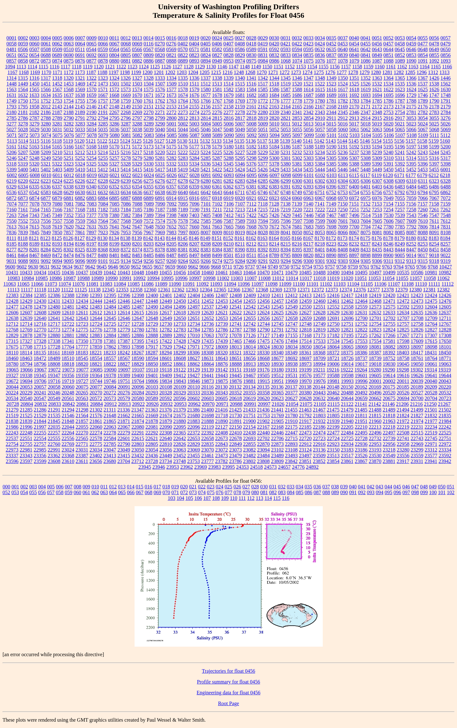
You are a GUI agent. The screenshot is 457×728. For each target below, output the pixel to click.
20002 (389, 381)
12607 (26, 312)
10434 (40, 272)
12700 (361, 318)
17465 (235, 341)
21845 (54, 421)
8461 (11, 255)
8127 (80, 238)
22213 (375, 427)
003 (33, 486)
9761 (364, 266)
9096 (80, 261)
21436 (263, 409)
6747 (274, 192)
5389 (366, 164)
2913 (354, 118)
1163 (413, 66)
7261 (434, 209)
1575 (148, 89)
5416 (148, 169)
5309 (377, 158)
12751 (347, 324)
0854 (423, 55)
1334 (171, 78)
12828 (445, 329)
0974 (240, 61)
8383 (206, 249)
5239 (377, 152)
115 (277, 498)
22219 (403, 427)
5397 (434, 164)
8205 (171, 244)
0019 (194, 38)
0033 (308, 38)
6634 (126, 192)
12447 (137, 301)
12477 (12, 307)
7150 (342, 204)
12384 (26, 295)
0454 (354, 43)
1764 (183, 101)
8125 (57, 238)
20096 (138, 387)
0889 (183, 61)
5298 (251, 158)
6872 (11, 198)
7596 (286, 221)
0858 (23, 61)
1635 (57, 95)
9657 (159, 266)
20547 (40, 398)
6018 (80, 175)
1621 (377, 89)
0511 (80, 49)
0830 (251, 55)
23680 (109, 461)
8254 (434, 244)
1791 (445, 101)
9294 (286, 261)
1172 (69, 72)
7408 (217, 215)
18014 (249, 347)
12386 (54, 295)
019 (175, 486)
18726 (347, 358)
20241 (40, 392)
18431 (430, 352)
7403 (194, 215)
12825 (403, 329)
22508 (403, 432)
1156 (335, 66)
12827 (431, 329)
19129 (193, 369)
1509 (171, 83)
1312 (433, 72)
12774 (68, 329)
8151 (217, 238)
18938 (291, 364)
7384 (137, 215)
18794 (26, 364)
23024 (68, 449)
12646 (123, 318)
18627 (193, 358)
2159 (240, 106)
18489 (54, 358)
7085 (114, 204)
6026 (172, 175)
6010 (46, 175)
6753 (343, 192)
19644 (445, 375)
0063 (68, 43)
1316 (34, 78)
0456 (377, 43)
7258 (411, 209)
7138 (285, 204)
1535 (400, 83)
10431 (12, 272)
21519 (12, 415)
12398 (137, 295)
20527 (417, 392)
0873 (46, 61)
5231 (286, 152)
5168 (91, 146)
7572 (148, 221)
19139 (207, 369)
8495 (183, 255)
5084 (160, 135)
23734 (165, 461)
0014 (148, 38)
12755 (389, 324)
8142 (148, 238)
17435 (207, 341)
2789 (57, 118)
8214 (274, 244)
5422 (217, 169)
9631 (44, 266)
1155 (323, 66)
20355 (249, 392)
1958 (34, 106)
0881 (126, 61)
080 (255, 492)
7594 (263, 221)
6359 (194, 186)
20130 (221, 387)
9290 (251, 261)
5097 (297, 135)
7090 (160, 204)
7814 (434, 226)
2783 (434, 112)
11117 (27, 289)
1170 (46, 72)
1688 (320, 95)
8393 (274, 249)
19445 (235, 375)
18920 (263, 364)
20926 (152, 404)
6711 (240, 192)
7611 (434, 221)
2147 (103, 106)
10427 (445, 266)
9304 (354, 261)
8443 (388, 249)
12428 (12, 301)
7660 (194, 226)
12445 (109, 301)
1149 (256, 66)
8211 (240, 244)
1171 (57, 72)
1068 (286, 61)
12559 (361, 307)
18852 (165, 364)
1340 (240, 78)
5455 (434, 169)
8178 (388, 238)
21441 (277, 409)
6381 (251, 186)
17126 (249, 335)
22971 (431, 444)
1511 (194, 83)
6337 (57, 186)
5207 (23, 152)
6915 (183, 198)
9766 (421, 266)
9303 (343, 261)
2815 (217, 118)
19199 (305, 369)
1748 (445, 95)
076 (219, 492)
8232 (354, 244)
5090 (229, 135)
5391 (388, 164)
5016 (343, 123)
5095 (286, 135)
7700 (354, 226)
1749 (11, 101)
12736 (207, 324)
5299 (263, 158)
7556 (46, 221)
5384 (320, 164)
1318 (57, 78)
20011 (403, 381)
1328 (148, 78)
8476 (80, 255)
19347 (54, 375)
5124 (125, 141)
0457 (388, 43)
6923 (274, 198)
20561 (68, 398)
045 (397, 486)
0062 (57, 43)
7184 (126, 209)
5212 (80, 152)
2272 (171, 112)
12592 (403, 307)
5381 (297, 164)
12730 (165, 324)
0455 (366, 43)
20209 (430, 387)
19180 (277, 369)
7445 (297, 215)
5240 (388, 152)
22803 (137, 444)
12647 (137, 318)
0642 (366, 49)
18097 (417, 347)
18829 (137, 364)
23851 (305, 461)
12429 (26, 301)
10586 (417, 272)
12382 (443, 289)
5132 (205, 141)
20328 (165, 392)
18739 (375, 358)
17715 (40, 347)
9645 (101, 266)
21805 (333, 415)
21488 (375, 409)
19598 (347, 375)
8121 (34, 238)
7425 (263, 215)
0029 (263, 38)
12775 (82, 329)
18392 (388, 352)
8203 (148, 244)
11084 (120, 284)
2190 (91, 112)
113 (259, 498)
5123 (114, 141)
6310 (411, 181)
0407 (228, 43)
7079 (46, 204)
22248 (26, 432)
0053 (400, 38)
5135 (239, 141)
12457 (277, 301)
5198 (423, 146)
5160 (445, 141)
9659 (170, 266)
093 (370, 492)
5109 (423, 135)
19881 (249, 381)
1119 (88, 66)
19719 (68, 381)
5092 (252, 135)
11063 (9, 284)
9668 (216, 266)
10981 (431, 272)
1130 (211, 66)
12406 (207, 295)
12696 (347, 318)
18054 (319, 347)
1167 (12, 72)
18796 (40, 364)
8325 (80, 249)
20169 (374, 387)
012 (113, 486)
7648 (148, 226)
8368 (103, 249)
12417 (347, 295)
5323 (68, 164)
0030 (274, 38)
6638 (160, 192)
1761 (148, 101)
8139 (137, 238)
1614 (308, 89)
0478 (434, 43)
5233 (308, 152)
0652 (23, 55)
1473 (103, 83)
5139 (285, 141)
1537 (423, 83)
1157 (346, 66)
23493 (291, 455)
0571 (194, 49)
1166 (447, 66)
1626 (434, 89)
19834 (165, 381)
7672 (274, 226)
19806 (151, 381)
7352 (68, 215)
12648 (151, 318)
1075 (308, 61)
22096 (193, 427)
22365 (179, 432)
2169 (343, 106)
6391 (286, 186)
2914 (366, 118)
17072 (221, 335)
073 (193, 492)
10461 (221, 272)
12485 (123, 307)
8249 (400, 244)
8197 (91, 244)
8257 (445, 244)
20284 (137, 392)
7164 (34, 209)
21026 (278, 404)
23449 (165, 455)
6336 (46, 186)
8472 (57, 255)
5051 (263, 129)
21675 (179, 415)
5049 (240, 129)
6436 (388, 186)
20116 (207, 387)
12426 (445, 295)
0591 (263, 49)
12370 (289, 289)
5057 (320, 129)
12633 (389, 312)
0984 (263, 61)
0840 (354, 55)
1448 (11, 83)
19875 (221, 381)
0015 (160, 38)
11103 (340, 284)
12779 (123, 329)
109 (224, 498)
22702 (263, 438)
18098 (431, 347)
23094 (263, 449)
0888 (171, 61)
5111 (434, 135)
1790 (434, 101)
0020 (206, 38)
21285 (26, 409)
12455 (249, 301)
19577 (319, 375)
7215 (263, 209)
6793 (411, 192)
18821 (95, 364)
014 (131, 486)
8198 (103, 244)
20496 (375, 392)
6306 (366, 181)
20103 (152, 387)
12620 (207, 312)
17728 (54, 347)
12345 (108, 289)
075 (211, 492)
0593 (286, 49)
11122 (67, 289)
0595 (308, 49)
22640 (165, 438)
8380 (171, 249)
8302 (68, 249)
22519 (431, 432)
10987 (69, 278)
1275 (319, 72)
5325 (91, 164)
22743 (417, 438)
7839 (23, 232)
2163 (274, 106)
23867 (361, 461)
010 (95, 486)
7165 (46, 209)
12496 (179, 307)
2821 (286, 118)
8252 (411, 244)
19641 (431, 375)
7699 (343, 226)
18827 (123, 364)
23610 (68, 461)
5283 (183, 158)
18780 (12, 364)
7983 (171, 232)
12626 (291, 312)
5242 (411, 152)
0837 (331, 55)
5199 (434, 146)
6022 (126, 175)
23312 (431, 449)
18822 (109, 364)
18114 (26, 352)
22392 (207, 432)
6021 (114, 175)
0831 (263, 55)
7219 (286, 209)
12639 (26, 318)
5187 (297, 146)
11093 (216, 284)
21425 (235, 409)
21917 (305, 421)
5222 (183, 152)
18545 (82, 358)
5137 (262, 141)
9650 (124, 266)
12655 (249, 318)
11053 (374, 278)
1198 (125, 72)
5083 (149, 135)
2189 (80, 112)
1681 (240, 95)
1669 (126, 95)
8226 (343, 244)
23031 (82, 449)
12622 (235, 312)
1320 (68, 78)
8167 (308, 238)
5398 (445, 164)
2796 (126, 118)
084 (291, 492)
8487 (171, 255)
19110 (152, 369)
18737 (361, 358)
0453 (343, 43)
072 (184, 492)
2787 (34, 118)
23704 (123, 461)
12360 (150, 289)
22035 (54, 427)
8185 (11, 244)
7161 (23, 209)
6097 (274, 175)
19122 (179, 369)
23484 (263, 455)
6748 (286, 192)
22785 (109, 444)
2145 (80, 106)
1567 (57, 89)
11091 (188, 284)
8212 (251, 244)
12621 (221, 312)
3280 (46, 123)
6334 (23, 186)
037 (326, 486)
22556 (68, 438)
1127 (177, 66)
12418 (361, 295)
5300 (274, 158)
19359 (82, 375)
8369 (114, 249)
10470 (263, 272)
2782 (423, 112)
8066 (343, 232)
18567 (123, 358)
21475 (333, 409)
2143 (57, 106)
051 (450, 486)
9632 (56, 266)
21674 (165, 415)
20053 (26, 387)
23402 (95, 455)
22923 (333, 444)
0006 (68, 38)
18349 (291, 352)
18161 (53, 352)
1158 (357, 66)
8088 (423, 232)
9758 (341, 266)
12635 (417, 312)
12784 (193, 329)
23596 (12, 461)
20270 (95, 392)
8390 (240, 249)
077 (228, 492)
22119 (207, 427)
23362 (54, 455)
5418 (171, 169)
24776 (298, 467)
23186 (361, 449)
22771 (82, 444)
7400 (183, 215)
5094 (274, 135)
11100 (299, 284)
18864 (207, 364)
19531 (291, 375)
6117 (365, 175)
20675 (389, 398)
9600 (10, 266)
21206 (402, 404)
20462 (333, 392)
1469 (80, 83)
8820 (308, 255)
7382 (126, 215)
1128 (189, 66)
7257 (400, 209)
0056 (434, 38)
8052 (308, 232)
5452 (411, 169)
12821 (347, 329)
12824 (389, 329)
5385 (331, 164)
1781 (331, 101)
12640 (40, 318)
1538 (434, 83)
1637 (68, 95)
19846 (193, 381)
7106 (229, 204)
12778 (109, 329)
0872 (34, 61)
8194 (68, 244)
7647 (137, 226)
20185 (402, 387)
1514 (228, 83)
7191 (206, 209)
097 (406, 492)
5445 (331, 169)
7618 (46, 226)
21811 (361, 415)
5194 (377, 146)
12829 (12, 335)
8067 (354, 232)
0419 (263, 43)
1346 (297, 78)
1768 (228, 101)
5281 (160, 158)
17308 (445, 335)
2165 (297, 106)
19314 (430, 369)
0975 (251, 61)
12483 (95, 307)
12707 (403, 318)
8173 (342, 238)
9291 (263, 261)
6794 (423, 192)
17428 (179, 341)
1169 (35, 72)
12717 (54, 324)
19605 (375, 375)
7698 (331, 226)
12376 (359, 289)
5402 (46, 169)
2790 (68, 118)
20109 (180, 387)
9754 (307, 266)
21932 (319, 421)
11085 (133, 284)
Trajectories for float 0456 (228, 671)
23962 (186, 467)
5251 (68, 158)
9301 (320, 261)
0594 (297, 49)
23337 (12, 455)
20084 (110, 387)
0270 (160, 43)
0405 (206, 43)
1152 (290, 66)
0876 (80, 61)
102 (450, 492)
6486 (434, 186)
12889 (165, 335)
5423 (228, 169)
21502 (445, 409)
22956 (389, 444)
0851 (388, 55)
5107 (400, 135)
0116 (148, 43)
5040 (160, 129)
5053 (286, 129)
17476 (277, 341)
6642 (206, 192)
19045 (403, 364)
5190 (331, 146)
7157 (422, 204)
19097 (124, 369)
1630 (445, 89)
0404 (194, 43)
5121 (91, 141)
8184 (445, 238)
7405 (206, 215)
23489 (277, 455)
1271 (273, 72)
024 (219, 486)
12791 (277, 329)
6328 (445, 181)
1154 (312, 66)
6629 (68, 192)
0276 (171, 43)
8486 (160, 255)
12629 (333, 312)
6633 (114, 192)
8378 (160, 249)
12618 (179, 312)
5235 (331, 152)
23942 (445, 461)
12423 (417, 295)
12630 (347, 312)
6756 (377, 192)
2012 (46, 106)
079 (246, 492)
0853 (411, 55)
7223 (331, 209)
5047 (217, 129)
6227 (91, 181)
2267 (114, 112)
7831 (445, 226)
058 (59, 492)
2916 (388, 118)
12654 (235, 318)
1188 (102, 72)
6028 (194, 175)
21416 (221, 409)
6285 (263, 181)
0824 (206, 55)
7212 (228, 209)
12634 (403, 312)
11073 (51, 284)
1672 (160, 95)
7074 (12, 204)
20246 (54, 392)
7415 (240, 215)
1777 (286, 101)
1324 (114, 78)
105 (189, 498)
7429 (286, 215)
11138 (94, 289)
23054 (151, 449)
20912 (110, 404)
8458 (445, 249)
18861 (179, 364)
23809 (277, 461)
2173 (388, 106)
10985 (41, 278)
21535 (54, 415)
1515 (240, 83)
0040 (354, 38)
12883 (95, 335)
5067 (423, 129)
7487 (343, 215)
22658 (207, 438)
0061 (46, 43)
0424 (320, 43)
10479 (291, 272)
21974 (417, 421)
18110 (12, 352)
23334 (445, 449)
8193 (57, 244)
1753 (57, 101)
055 (33, 492)
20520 (389, 392)
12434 (82, 301)
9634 (67, 266)
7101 (206, 204)
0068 (126, 43)
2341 (297, 112)
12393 (95, 295)
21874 (137, 421)
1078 (343, 61)
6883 (91, 198)
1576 (160, 89)
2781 (411, 112)
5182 (251, 146)
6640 (183, 192)
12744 (263, 324)
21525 (26, 415)
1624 (411, 89)
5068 (434, 129)
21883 (193, 421)
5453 (423, 169)
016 (148, 486)
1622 (388, 89)
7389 (148, 215)
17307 (431, 335)
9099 (91, 261)
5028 (23, 129)
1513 (217, 83)
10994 (153, 278)
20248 (68, 392)
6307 (377, 181)
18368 (319, 352)
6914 (171, 198)
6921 (251, 198)
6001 (445, 169)
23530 (375, 455)
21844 (40, 421)
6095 (252, 175)
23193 (375, 449)
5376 (251, 164)
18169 (67, 352)
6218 (445, 175)
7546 (423, 215)
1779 (308, 101)
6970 (343, 198)
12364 (206, 289)
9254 (137, 261)
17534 (333, 341)
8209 (217, 244)
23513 (333, 455)
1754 (68, 101)
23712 (137, 461)
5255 (103, 158)
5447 (354, 169)
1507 (160, 83)
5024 (423, 123)
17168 (305, 335)
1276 (330, 72)
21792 (305, 415)
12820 (333, 329)
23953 (172, 467)
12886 (137, 335)
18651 (235, 358)
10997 (195, 278)
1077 (331, 61)
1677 (206, 95)
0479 (445, 43)
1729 (411, 95)
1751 (34, 101)
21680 (193, 415)
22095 (179, 427)
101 (442, 492)
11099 (285, 284)
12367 (248, 289)
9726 (239, 266)
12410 (263, 295)
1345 (286, 78)
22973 (12, 449)
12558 (347, 307)
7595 (274, 221)
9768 (433, 266)
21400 (207, 409)
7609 (411, 221)
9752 (296, 266)
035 (308, 486)
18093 (403, 347)
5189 (320, 146)
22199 (333, 427)
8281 (34, 249)
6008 (35, 175)
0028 (251, 38)
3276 (445, 118)
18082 (389, 347)
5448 (366, 169)
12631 (361, 312)
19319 (444, 369)
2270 (148, 112)
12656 (263, 318)
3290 (160, 123)
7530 (388, 215)
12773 (54, 329)
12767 (445, 324)
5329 (137, 164)
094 (379, 492)
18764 (431, 358)
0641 (354, 49)
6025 (160, 175)
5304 (320, 158)
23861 (347, 461)
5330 (148, 164)
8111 (12, 238)
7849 (46, 232)
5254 (91, 158)
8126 (68, 238)
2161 (251, 106)
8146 (194, 238)
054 (24, 492)
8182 (422, 238)
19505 (263, 375)
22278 (109, 432)
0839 (343, 55)
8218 (320, 244)
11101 (312, 284)
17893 (123, 347)
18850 (151, 364)
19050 (417, 364)
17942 (179, 347)
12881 (68, 335)
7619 (57, 226)
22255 (40, 432)
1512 (206, 83)
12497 (193, 307)
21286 (40, 409)
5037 (126, 129)
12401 (165, 295)
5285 (206, 158)
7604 (366, 221)
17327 (26, 341)
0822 (183, 55)
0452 (331, 43)
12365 (220, 289)
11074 (64, 284)
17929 (165, 347)
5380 (286, 164)
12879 (40, 335)
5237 (354, 152)
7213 (240, 209)
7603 (354, 221)
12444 (95, 301)
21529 (40, 415)
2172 (377, 106)
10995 (167, 278)
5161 (11, 146)
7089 (149, 204)
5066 (411, 129)
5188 (308, 146)
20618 (235, 398)
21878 (151, 421)
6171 (399, 175)
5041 (171, 129)
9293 (274, 261)
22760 (54, 444)
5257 (114, 158)
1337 (206, 78)
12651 (193, 318)
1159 (368, 66)
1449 (23, 83)
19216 (333, 369)
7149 (331, 204)
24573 (270, 467)
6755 (366, 192)
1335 (183, 78)
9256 (148, 261)
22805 (151, 444)
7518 (377, 215)
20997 (264, 404)
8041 (286, 232)
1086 (366, 61)
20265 (82, 392)
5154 (376, 141)
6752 (331, 192)
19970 (305, 381)
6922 (263, 198)
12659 (305, 318)
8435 (377, 249)
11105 (367, 284)
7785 (400, 226)
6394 (320, 186)
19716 (54, 381)
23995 (228, 467)
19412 (179, 375)
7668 (251, 226)
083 (282, 492)
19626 (417, 375)
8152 (228, 238)
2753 (388, 112)
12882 (82, 335)
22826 (179, 444)
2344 (331, 112)
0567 (148, 49)
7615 (34, 226)
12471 (389, 301)
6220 (23, 181)
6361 (217, 186)
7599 (320, 221)
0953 (228, 61)
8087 (411, 232)
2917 (400, 118)
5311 (400, 158)
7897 (91, 232)
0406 (217, 43)
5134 (228, 141)
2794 (103, 118)
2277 (228, 112)
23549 (389, 455)
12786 (221, 329)
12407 (221, 295)
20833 (54, 404)
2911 (331, 118)
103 (171, 498)
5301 (286, 158)
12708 (417, 318)
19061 (431, 364)
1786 (388, 101)
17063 (207, 335)
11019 (333, 278)
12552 (333, 307)
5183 (263, 146)
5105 (377, 135)
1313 (444, 72)
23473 (221, 455)
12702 (389, 318)
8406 (331, 249)
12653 (221, 318)
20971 (222, 404)
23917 (403, 461)
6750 (308, 192)
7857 (68, 232)
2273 (183, 112)
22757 (40, 444)
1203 (181, 72)
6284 (251, 181)
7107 (240, 204)
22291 (137, 432)
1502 (126, 83)
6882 (80, 198)
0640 (343, 49)
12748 (305, 324)
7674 (286, 226)
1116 (54, 66)
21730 (235, 415)
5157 (411, 141)
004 (42, 486)
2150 (137, 106)
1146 (222, 66)
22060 (95, 427)
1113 (21, 66)
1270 (261, 72)
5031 (57, 129)
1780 (320, 101)
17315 (12, 341)
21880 (179, 421)
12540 (221, 307)
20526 (403, 392)
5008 (251, 123)
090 (344, 492)
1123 (132, 66)
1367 (423, 78)
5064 (388, 129)
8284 (46, 249)
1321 (80, 78)
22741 (403, 438)
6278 (183, 181)
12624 (263, 312)
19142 (221, 369)
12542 (249, 307)
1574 (137, 89)
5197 (411, 146)
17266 (389, 335)
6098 (286, 175)
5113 (12, 141)
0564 (114, 49)
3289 (148, 123)
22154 (249, 427)
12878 (26, 335)
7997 (183, 232)
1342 (263, 78)
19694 (26, 381)
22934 (347, 444)
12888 (151, 335)
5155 (388, 141)
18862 (193, 364)
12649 (165, 318)
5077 (80, 135)
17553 (361, 341)
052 (6, 492)
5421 (206, 169)
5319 (23, 164)
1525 (354, 83)
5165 (57, 146)
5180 (228, 146)
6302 (320, 181)
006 (59, 486)
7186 (148, 209)
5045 (194, 129)
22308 (165, 432)
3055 (434, 118)
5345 (228, 164)
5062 (366, 129)
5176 (183, 146)
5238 (366, 152)
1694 (377, 95)
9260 (171, 261)
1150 (267, 66)
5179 (217, 146)
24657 (284, 467)
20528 (431, 392)
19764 (137, 381)
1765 (194, 101)
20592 (165, 398)
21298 (82, 409)
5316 (434, 158)
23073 (235, 449)
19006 (333, 364)
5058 (331, 129)
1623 (400, 89)
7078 (35, 204)
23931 (417, 461)
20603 (207, 398)
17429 (193, 341)
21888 (207, 421)
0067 (114, 43)
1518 (274, 83)
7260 (423, 209)
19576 (305, 375)
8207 (194, 244)
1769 (240, 101)
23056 (165, 449)
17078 (235, 335)
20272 (109, 392)
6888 (137, 198)
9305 (366, 261)
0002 (23, 38)
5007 (240, 123)
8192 (46, 244)
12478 (26, 307)
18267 (137, 352)
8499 (217, 255)
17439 (221, 341)
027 (246, 486)
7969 (160, 232)
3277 (11, 123)
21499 (417, 409)
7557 (57, 221)
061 (86, 492)
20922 (138, 404)
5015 (331, 123)
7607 (400, 221)
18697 (305, 358)
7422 (251, 215)
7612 (445, 221)
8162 (251, 238)
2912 (343, 118)
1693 (366, 95)
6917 (206, 198)
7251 (354, 209)
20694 (403, 398)
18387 (374, 352)
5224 (206, 152)
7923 (103, 232)
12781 (151, 329)
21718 (221, 415)
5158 (422, 141)
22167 (263, 427)
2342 (308, 112)
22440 (263, 432)
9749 (273, 266)
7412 (228, 215)
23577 (431, 455)
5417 (160, 169)
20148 (333, 387)
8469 (46, 255)
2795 (114, 118)
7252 (366, 209)
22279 (123, 432)
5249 (46, 158)
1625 (423, 89)
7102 (217, 204)
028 (255, 486)
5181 (240, 146)
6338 (68, 186)
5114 (23, 141)
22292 (151, 432)
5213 (91, 152)
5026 (445, 123)
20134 (249, 387)
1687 (308, 95)
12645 (109, 318)
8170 (320, 238)
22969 (417, 444)
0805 (126, 55)
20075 (82, 387)
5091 (240, 135)
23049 (123, 449)
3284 (91, 123)
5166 (68, 146)
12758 (417, 324)
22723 (319, 438)
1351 (354, 78)
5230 (274, 152)
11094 (230, 284)
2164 (286, 106)
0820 (160, 55)
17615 (431, 341)
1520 (297, 83)
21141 (361, 404)
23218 (389, 449)
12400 (151, 295)
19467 (249, 375)
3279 (34, 123)
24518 (256, 467)
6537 (23, 192)
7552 (23, 221)
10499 (389, 272)
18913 (249, 364)
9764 (399, 266)
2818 (251, 118)
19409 (165, 375)
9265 (194, 261)
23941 (431, 461)
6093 (229, 175)
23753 (193, 461)
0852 (400, 55)
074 (202, 492)
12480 (54, 307)
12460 (319, 301)
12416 (333, 295)
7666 (240, 226)
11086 (147, 284)
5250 (57, 158)
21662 (123, 415)
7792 (411, 226)
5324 (80, 164)
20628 (305, 398)
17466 (249, 341)
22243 (12, 432)
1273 (296, 72)
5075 (57, 135)
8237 (366, 244)
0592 (274, 49)
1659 (91, 95)
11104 (353, 284)
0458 (400, 43)
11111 (434, 284)
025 (228, 486)
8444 (400, 249)
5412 (103, 169)
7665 (228, 226)
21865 (109, 421)
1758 (114, 101)
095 (388, 492)
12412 (291, 295)
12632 (375, 312)
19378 (109, 375)
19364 (95, 375)
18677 (277, 358)
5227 (240, 152)
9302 (331, 261)
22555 (54, 438)
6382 (263, 186)
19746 (109, 381)
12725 (109, 324)
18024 (263, 347)
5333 (183, 164)
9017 (423, 255)
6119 (376, 175)
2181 (23, 112)
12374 (345, 289)
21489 (389, 409)
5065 (400, 129)
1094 (10, 66)
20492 (361, 392)
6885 (114, 198)
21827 (417, 415)
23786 (235, 461)
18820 (82, 364)
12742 (249, 324)
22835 (207, 444)
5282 (171, 158)
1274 (307, 72)
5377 (263, 164)
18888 (235, 364)
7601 (343, 221)
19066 (26, 369)
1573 (126, 89)
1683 (263, 95)
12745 (277, 324)
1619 (366, 89)
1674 (183, 95)
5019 (377, 123)
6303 (331, 181)
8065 (331, 232)
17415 (151, 341)
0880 (114, 61)
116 (285, 498)
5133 (216, 141)
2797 (137, 118)
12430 (40, 301)
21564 (82, 415)
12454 (235, 301)
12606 (12, 312)
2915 (377, 118)
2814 (206, 118)
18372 (333, 352)
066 (131, 492)
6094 (240, 175)
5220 (160, 152)
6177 (411, 175)
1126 (166, 66)
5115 (34, 141)
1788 (411, 101)
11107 (394, 284)
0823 (194, 55)
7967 (148, 232)
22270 (82, 432)
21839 (26, 421)
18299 (179, 352)
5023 (411, 123)
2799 (160, 118)
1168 (24, 72)
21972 (403, 421)
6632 (103, 192)
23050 (137, 449)
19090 (110, 369)
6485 (423, 186)
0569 (171, 49)
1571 (103, 89)
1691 (343, 95)
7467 (331, 215)
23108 (291, 449)
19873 (207, 381)
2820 (274, 118)
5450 (388, 169)
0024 (217, 38)
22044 (68, 427)
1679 (228, 95)
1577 (171, 89)
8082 (388, 232)
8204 (160, 244)
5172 (137, 146)
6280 (206, 181)
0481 (11, 49)
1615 (320, 89)
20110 (194, 387)
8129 (91, 238)
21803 (319, 415)
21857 (82, 421)
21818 (389, 415)
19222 (347, 369)
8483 (137, 255)
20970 (208, 404)
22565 (82, 438)
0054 (411, 38)
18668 (263, 358)
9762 (376, 266)
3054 (423, 118)
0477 (423, 43)
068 (148, 492)
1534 (388, 83)
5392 (400, 164)
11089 (161, 284)
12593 (417, 307)
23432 (137, 455)
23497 (305, 455)
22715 (291, 438)
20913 (124, 404)
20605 (221, 398)
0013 (137, 38)
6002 (12, 175)
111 (242, 498)
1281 (387, 72)
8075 (366, 232)
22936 (361, 444)
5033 (80, 129)
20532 (445, 392)
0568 (160, 49)
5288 (228, 158)
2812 (183, 118)
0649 (434, 49)
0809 (148, 55)
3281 (57, 123)
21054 (292, 404)
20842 (68, 404)
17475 (263, 341)
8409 (354, 249)
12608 (40, 312)
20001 (375, 381)
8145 (182, 238)
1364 (388, 78)
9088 (23, 261)
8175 (365, 238)
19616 (403, 375)
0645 (400, 49)
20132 (235, 387)
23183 (347, 449)
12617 (165, 312)
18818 (68, 364)
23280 (403, 449)
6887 (126, 198)
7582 (194, 221)
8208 (206, 244)
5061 (354, 129)
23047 (109, 449)
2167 (320, 106)
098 (415, 492)
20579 (123, 398)
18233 (109, 352)
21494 (403, 409)
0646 (411, 49)
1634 (46, 95)
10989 (97, 278)
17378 (95, 341)
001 (15, 486)
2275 (206, 112)
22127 (221, 427)
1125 (155, 66)
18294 (165, 352)
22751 (445, 438)
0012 (126, 38)
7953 (126, 232)
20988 (236, 404)
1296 (421, 72)
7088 (137, 204)
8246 (388, 244)
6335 (34, 186)
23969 (200, 467)
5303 (308, 158)
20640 (333, 398)
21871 (123, 421)
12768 (12, 329)
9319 (445, 261)
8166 (297, 238)
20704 (431, 398)
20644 (347, 398)
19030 (389, 364)
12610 (68, 312)
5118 (57, 141)
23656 (95, 461)
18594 (151, 358)
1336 (194, 78)
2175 (411, 106)
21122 (347, 404)
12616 (151, 312)
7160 (11, 209)
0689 (57, 55)
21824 (403, 415)
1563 (11, 89)
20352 (235, 392)
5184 (274, 146)
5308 (366, 158)
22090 (165, 427)
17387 (123, 341)
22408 (221, 432)
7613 (11, 226)
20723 (445, 398)
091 (353, 492)
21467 (319, 409)
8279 (23, 249)
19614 (389, 375)
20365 (277, 392)
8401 (320, 249)
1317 (46, 78)
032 (282, 486)
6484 (411, 186)
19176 (263, 369)
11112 (447, 284)
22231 (417, 427)
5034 (91, 129)
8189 (34, 244)
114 (268, 498)
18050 (305, 347)
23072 (221, 449)
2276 (217, 112)
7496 (354, 215)
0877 (91, 61)
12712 (12, 324)
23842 (291, 461)
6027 (183, 175)
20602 (193, 398)
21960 (375, 421)
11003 (236, 278)
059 (68, 492)
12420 (389, 295)
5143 (331, 141)
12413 (305, 295)
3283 (80, 123)
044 (388, 486)
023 (211, 486)
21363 (151, 409)
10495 (361, 272)
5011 (285, 123)
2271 (160, 112)
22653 (193, 438)
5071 (12, 135)
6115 (354, 175)
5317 (445, 158)
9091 (34, 261)
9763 (387, 266)
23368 (68, 455)
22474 (319, 432)
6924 (286, 198)
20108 (166, 387)
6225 (68, 181)
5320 (34, 164)
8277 (11, 249)
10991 (125, 278)
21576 (95, 415)
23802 (249, 461)
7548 (445, 215)
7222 (320, 209)
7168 (80, 209)
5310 (388, 158)
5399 (11, 169)
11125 (81, 289)
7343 (34, 215)
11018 (319, 278)
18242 (123, 352)
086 (308, 492)
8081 (377, 232)
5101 (332, 135)
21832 (431, 415)
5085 (172, 135)
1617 (343, 89)
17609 (417, 341)
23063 (179, 449)
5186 (286, 146)
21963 (389, 421)
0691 (80, 55)
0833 (286, 55)
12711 (445, 318)
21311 (109, 409)
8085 (400, 232)
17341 (68, 341)
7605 (377, 221)
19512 (277, 375)
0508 (46, 49)
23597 (26, 461)
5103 (354, 135)
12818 (305, 329)
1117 (65, 66)
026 (237, 486)
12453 (221, 301)
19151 (235, 369)
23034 (95, 449)
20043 (445, 381)
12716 (40, 324)
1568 (68, 89)
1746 (423, 95)
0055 (423, 38)
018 (166, 486)
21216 (416, 404)
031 (273, 486)
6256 (137, 181)
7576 (171, 221)
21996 (26, 427)
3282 (68, 123)
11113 (13, 289)
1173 (80, 72)
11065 (23, 284)
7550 (11, 221)
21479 (347, 409)
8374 (137, 249)
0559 (103, 49)
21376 (165, 409)
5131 (194, 141)
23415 (123, 455)
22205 (347, 427)
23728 (151, 461)
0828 (228, 55)
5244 (434, 152)
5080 (114, 135)
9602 (22, 266)
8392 (263, 249)
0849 (377, 55)
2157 (217, 106)
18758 (403, 358)
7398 (171, 215)
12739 (221, 324)
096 (397, 492)
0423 (308, 43)
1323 (103, 78)
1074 (297, 61)
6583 (46, 192)
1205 (204, 72)
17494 (291, 341)
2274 (194, 112)
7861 (80, 232)
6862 (445, 192)
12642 (68, 318)
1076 (320, 61)
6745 (251, 192)
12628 (319, 312)
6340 (91, 186)
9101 (103, 261)
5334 (194, 164)
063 (104, 492)
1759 (126, 101)
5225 (217, 152)
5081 (126, 135)
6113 (343, 175)
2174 (400, 106)
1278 (353, 72)
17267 (403, 335)
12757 (403, 324)
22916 (319, 444)
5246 (11, 158)
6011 (57, 175)
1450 (34, 83)
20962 (194, 404)
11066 (37, 284)
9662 (193, 266)
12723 (82, 324)
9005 (400, 255)
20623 (277, 398)
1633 (34, 95)
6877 (46, 198)
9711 (227, 266)
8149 (205, 238)
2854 (308, 118)
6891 (160, 198)
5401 (34, 169)
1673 (171, 95)
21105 (320, 404)
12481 (68, 307)
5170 (114, 146)
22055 (82, 427)
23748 (179, 461)
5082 (137, 135)
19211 (319, 369)
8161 (240, 238)
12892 (179, 335)
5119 (68, 141)
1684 (274, 95)
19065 (12, 369)
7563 (91, 221)
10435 (54, 272)
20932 (166, 404)
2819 (263, 118)
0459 (411, 43)
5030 (46, 129)
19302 (416, 369)
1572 (114, 89)
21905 (277, 421)
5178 (206, 146)
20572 (95, 398)
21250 (430, 404)
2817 (240, 118)
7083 (92, 204)
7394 (160, 215)
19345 (40, 375)
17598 (403, 341)
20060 (68, 387)
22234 (431, 427)
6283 (240, 181)
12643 (82, 318)
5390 (377, 164)
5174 (160, 146)
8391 (251, 249)
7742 (377, 226)
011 (104, 486)
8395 (297, 249)
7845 (34, 232)
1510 (183, 83)
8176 (377, 238)
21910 (291, 421)
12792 (291, 329)
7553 (34, 221)
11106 (380, 284)
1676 (194, 95)
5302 (297, 158)
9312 (400, 261)
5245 (445, 152)
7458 (320, 215)
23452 (179, 455)
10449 (151, 272)
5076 (69, 135)
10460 (207, 272)
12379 (401, 289)
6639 (171, 192)
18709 (319, 358)
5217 (137, 152)
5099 (309, 135)
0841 (366, 55)
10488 (319, 272)
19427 (193, 375)
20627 (291, 398)
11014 (292, 278)
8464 (23, 255)
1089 (400, 61)
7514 (366, 215)
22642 (179, 438)
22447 (291, 432)
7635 (103, 226)
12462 (347, 301)
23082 (249, 449)
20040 (431, 381)
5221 (171, 152)
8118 (23, 238)
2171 (366, 106)
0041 (366, 38)
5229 (263, 152)
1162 (402, 66)
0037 (343, 38)
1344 (274, 78)
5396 (423, 164)
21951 (361, 421)
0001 (11, 38)
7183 (114, 209)
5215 (114, 152)
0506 (23, 49)
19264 (360, 369)
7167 (68, 209)
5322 (57, 164)
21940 (347, 421)
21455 (291, 409)
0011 (114, 38)
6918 (217, 198)
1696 (400, 95)
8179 (399, 238)
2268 (126, 112)
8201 (137, 244)
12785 (207, 329)
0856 (445, 55)
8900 (388, 255)
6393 (308, 186)
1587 (286, 89)
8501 (228, 255)
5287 (217, 158)
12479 (40, 307)
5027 (11, 129)
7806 (423, 226)
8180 (411, 238)
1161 (391, 66)
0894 (206, 61)
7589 (240, 221)
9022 (445, 255)
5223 (194, 152)
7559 (80, 221)
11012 (278, 278)
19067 (40, 369)
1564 (23, 89)
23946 (158, 467)
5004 (206, 123)
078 (237, 492)
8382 (194, 249)
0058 (11, 43)
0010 (103, 38)
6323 (434, 181)
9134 (126, 261)
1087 (377, 61)
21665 (137, 415)
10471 (277, 272)
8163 (262, 238)
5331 (160, 164)
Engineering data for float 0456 (229, 692)
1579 (194, 89)
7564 (103, 221)
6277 (171, 181)
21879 (165, 421)
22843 (221, 444)
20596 (179, 398)
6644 (228, 192)
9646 (113, 266)
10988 (83, 278)
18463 (26, 358)
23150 (333, 449)
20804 (26, 404)
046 (406, 486)
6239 (126, 181)
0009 (91, 38)
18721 (333, 358)
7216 (274, 209)
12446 (123, 301)
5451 (400, 169)
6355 (148, 186)
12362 (178, 289)
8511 (251, 255)
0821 (171, 55)
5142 (319, 141)
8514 (263, 255)
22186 (319, 427)
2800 (171, 118)
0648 (423, 49)
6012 (69, 175)
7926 (114, 232)
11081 (92, 284)
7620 (68, 226)
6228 (103, 181)
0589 (251, 49)
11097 (257, 284)
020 (184, 486)
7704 (366, 226)
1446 (445, 78)
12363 (192, 289)
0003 (34, 38)
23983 (214, 467)
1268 (250, 72)
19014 (347, 364)
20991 (250, 404)
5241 (400, 152)
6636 (137, 192)
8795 (286, 255)
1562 (445, 83)
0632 (320, 49)
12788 (249, 329)
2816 (228, 118)
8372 (126, 249)
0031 (286, 38)
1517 (263, 83)
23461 (207, 455)
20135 (263, 387)
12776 (95, 329)
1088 (388, 61)
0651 (11, 55)
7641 (114, 226)
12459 (305, 301)
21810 (347, 415)
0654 (34, 55)
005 (51, 486)
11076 (78, 284)
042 (370, 486)
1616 (331, 89)
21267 (444, 404)
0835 (308, 55)
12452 (207, 301)
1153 (301, 66)
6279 (194, 181)
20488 (347, 392)
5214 (103, 152)
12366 (234, 289)
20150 (347, 387)
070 (166, 492)
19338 (26, 375)
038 (335, 486)
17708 (26, 347)
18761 (417, 358)
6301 (308, 181)
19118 (165, 369)
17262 (375, 335)
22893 (291, 444)
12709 (431, 318)
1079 (354, 61)
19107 (138, 369)
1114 (32, 66)
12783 (179, 329)
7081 (69, 204)
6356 (160, 186)
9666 (204, 266)
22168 (277, 427)
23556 (403, 455)
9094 (57, 261)
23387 (82, 455)
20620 (263, 398)
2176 (423, 106)
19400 (137, 375)
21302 (95, 409)
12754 (375, 324)
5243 (423, 152)
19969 (291, 381)
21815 (375, 415)
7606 (388, 221)
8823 (320, 255)
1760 (137, 101)
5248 (34, 158)
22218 (389, 427)
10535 (403, 272)
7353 (80, 215)
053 (15, 492)
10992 (139, 278)
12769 (26, 329)
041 (362, 486)
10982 (445, 272)
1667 (103, 95)
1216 (227, 72)
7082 (80, 204)
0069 (137, 43)
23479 (235, 455)
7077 (23, 204)
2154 (183, 106)
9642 (90, 266)
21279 (12, 409)
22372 (193, 432)
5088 (206, 135)
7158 (434, 204)
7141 (320, 204)
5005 (217, 123)
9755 (319, 266)
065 (122, 492)
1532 (377, 83)
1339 (228, 78)
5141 (308, 141)
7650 (160, 226)
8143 (160, 238)
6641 (194, 192)
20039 (417, 381)
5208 (34, 152)
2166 (308, 106)
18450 (444, 352)
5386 (343, 164)
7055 (400, 198)
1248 (239, 72)
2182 (34, 112)
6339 (80, 186)
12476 (445, 301)
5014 (320, 123)
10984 (27, 278)
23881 (389, 461)
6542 (34, 192)
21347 (137, 409)
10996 (181, 278)
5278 (126, 158)
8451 (434, 249)
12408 (235, 295)
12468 (375, 301)
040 (353, 486)
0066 (103, 43)
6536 (11, 192)
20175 (388, 387)
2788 (46, 118)
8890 (331, 255)
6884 (103, 198)
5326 (103, 164)
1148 (245, 66)
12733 (179, 324)
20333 (193, 392)
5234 (320, 152)
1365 (400, 78)
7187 (160, 209)
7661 (206, 226)
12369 (275, 289)
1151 (278, 66)
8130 (102, 238)
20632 (319, 398)
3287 (126, 123)
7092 (172, 204)
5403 (57, 169)
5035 (103, 129)
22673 (221, 438)
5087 (194, 135)
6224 (57, 181)
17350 (82, 341)
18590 (137, 358)
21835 (445, 415)
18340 (277, 352)
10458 (193, 272)
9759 (353, 266)
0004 (46, 38)
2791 (80, 118)
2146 (91, 106)
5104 (366, 135)
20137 (291, 387)
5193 (366, 146)
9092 (46, 261)
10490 (333, 272)
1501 (114, 83)
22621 (151, 438)
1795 (23, 106)
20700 (417, 398)
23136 (319, 449)
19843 (179, 381)
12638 (12, 318)
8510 (240, 255)
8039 (274, 232)
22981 (26, 449)
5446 (343, 169)
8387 (228, 249)
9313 (411, 261)
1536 (411, 83)
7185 (137, 209)
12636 (431, 312)
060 (77, 492)
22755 (26, 444)
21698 (207, 415)
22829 (193, 444)
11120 (54, 289)
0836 (320, 55)
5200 (445, 146)
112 (251, 498)
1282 (399, 72)
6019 (92, 175)
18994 (319, 364)
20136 (277, 387)
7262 (445, 209)
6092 (217, 175)
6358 (183, 186)
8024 (251, 232)
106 (198, 498)
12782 (165, 329)
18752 (389, 358)
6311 (422, 181)
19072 (54, 369)
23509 (319, 455)
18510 (68, 358)
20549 (54, 398)
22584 (109, 438)
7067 (434, 198)
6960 (297, 198)
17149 (277, 335)
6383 (274, 186)
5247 (23, 158)
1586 (274, 89)
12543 (263, 307)
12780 (137, 329)
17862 (109, 347)
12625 (277, 312)
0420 (274, 43)
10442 (109, 272)
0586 (240, 49)
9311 (388, 261)
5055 (297, 129)
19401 (151, 375)
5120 (79, 141)
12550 (305, 307)
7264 (23, 215)
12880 (54, 335)
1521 (308, 83)
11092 (202, 284)
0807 (137, 55)
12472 (403, 301)
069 (157, 492)
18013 (235, 347)
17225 (361, 335)
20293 (151, 392)
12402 (179, 295)
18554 (95, 358)
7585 (206, 221)
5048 (228, 129)
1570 (91, 89)
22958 (403, 444)
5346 (240, 164)
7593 (251, 221)
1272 (284, 72)
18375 (347, 352)
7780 (388, 226)
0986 (274, 61)
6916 (194, 198)
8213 (263, 244)
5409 (68, 169)
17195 (347, 335)
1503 (137, 83)
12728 (137, 324)
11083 (106, 284)
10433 (26, 272)
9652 (136, 266)
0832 (274, 55)
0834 (297, 55)
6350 (103, 186)
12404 (193, 295)
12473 (417, 301)
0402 (183, 43)
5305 (331, 158)
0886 (148, 61)
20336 (207, 392)
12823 (375, 329)
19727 (82, 381)
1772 (263, 101)
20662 (375, 398)
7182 (103, 209)
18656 (249, 358)
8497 (194, 255)
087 (317, 492)
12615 (137, 312)
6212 (434, 175)
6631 (91, 192)
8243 (377, 244)
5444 (320, 169)
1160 (380, 66)
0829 (240, 55)
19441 (207, 375)
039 (344, 486)
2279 (251, 112)
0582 (217, 49)
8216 (297, 244)
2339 (274, 112)
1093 (445, 61)
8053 (320, 232)
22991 (54, 449)
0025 (228, 38)
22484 (347, 432)
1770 (251, 101)
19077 (82, 369)
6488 (445, 186)
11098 (271, 284)
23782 (221, 461)
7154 (388, 204)
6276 (160, 181)
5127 (159, 141)
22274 (95, 432)
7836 (11, 232)
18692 (291, 358)
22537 (12, 438)
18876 (221, 364)
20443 (319, 392)
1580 (206, 89)
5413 (114, 169)
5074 (46, 135)
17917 (151, 347)
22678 (235, 438)
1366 (411, 78)
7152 (365, 204)
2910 (320, 118)
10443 (123, 272)
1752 (46, 101)
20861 (82, 404)
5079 (103, 135)
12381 (429, 289)
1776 (274, 101)
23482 (249, 455)
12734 (193, 324)
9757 (330, 266)
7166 (57, 209)
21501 (431, 409)
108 (216, 498)
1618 (354, 89)
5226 (228, 152)
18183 (81, 352)
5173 (148, 146)
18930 (277, 364)
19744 (95, 381)
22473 (305, 432)
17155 (291, 335)
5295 (240, 158)
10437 (82, 272)
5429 (274, 169)
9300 (308, 261)
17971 (193, 347)
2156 (206, 106)
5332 (171, 164)
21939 (333, 421)
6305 (354, 181)
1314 (11, 78)
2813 (194, 118)
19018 (375, 364)
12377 (373, 289)
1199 (136, 72)
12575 (389, 307)
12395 (109, 295)
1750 (23, 101)
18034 (291, 347)
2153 (171, 106)
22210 (361, 427)
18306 (193, 352)
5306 (343, 158)
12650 (179, 318)
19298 (402, 369)
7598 (308, 221)
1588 (297, 89)
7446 (308, 215)
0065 (91, 43)
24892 (312, 467)
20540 (26, 398)
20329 (179, 392)
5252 (80, 158)
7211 (217, 209)
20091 (124, 387)
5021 (400, 123)
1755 (80, 101)
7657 (183, 226)
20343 (221, 392)
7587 (228, 221)
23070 (207, 449)
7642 (126, 226)
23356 (40, 455)
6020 (103, 175)
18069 (361, 347)
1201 (159, 72)
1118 (77, 66)
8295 (57, 249)
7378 (103, 215)
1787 (400, 101)
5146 (365, 141)
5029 (34, 129)
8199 (114, 244)
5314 (411, 158)
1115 (43, 66)
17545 (347, 341)
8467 (34, 255)
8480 (103, 255)
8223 (331, 244)
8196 (80, 244)
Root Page (228, 703)
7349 (57, 215)
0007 (80, 38)
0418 (251, 43)
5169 (103, 146)
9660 (181, 266)
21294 (68, 409)
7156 (411, 204)
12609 (54, 312)
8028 (263, 232)
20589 (151, 398)
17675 (12, 347)
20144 (319, 387)
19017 (361, 364)
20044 (12, 387)
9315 (423, 261)
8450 (423, 249)
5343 (217, 164)
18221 (95, 352)
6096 (263, 175)
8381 (183, 249)
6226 (80, 181)
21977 (431, 421)
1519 (286, 83)
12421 (403, 295)
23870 (375, 461)
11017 (305, 278)
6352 (114, 186)
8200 (126, 244)
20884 (96, 404)
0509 (57, 49)
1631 (11, 95)
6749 (297, 192)
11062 (443, 278)
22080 (137, 427)
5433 (286, 169)
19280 (374, 369)
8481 (114, 255)
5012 (297, 123)
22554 (40, 438)
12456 (263, 301)
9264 (183, 261)
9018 (434, 255)
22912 (305, 444)
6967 (320, 198)
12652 (207, 318)
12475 (431, 301)
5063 (377, 129)
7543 (411, 215)
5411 (91, 169)
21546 (68, 415)
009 (86, 486)
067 (139, 492)
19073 (68, 369)
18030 (277, 347)
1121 (110, 66)
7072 (445, 198)
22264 (68, 432)
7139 (297, 204)
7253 (377, 209)
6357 (171, 186)
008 (77, 486)
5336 (206, 164)
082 (273, 492)
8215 (286, 244)
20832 (40, 404)
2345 (343, 112)
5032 (68, 129)
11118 (40, 289)
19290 (388, 369)
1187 (91, 72)
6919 (228, 198)
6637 (148, 192)
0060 (34, 43)
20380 (305, 392)
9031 (11, 261)
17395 (137, 341)
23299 (417, 449)
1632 (23, 95)
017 (157, 486)
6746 (263, 192)
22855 (249, 444)
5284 (194, 158)
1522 (320, 83)
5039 (148, 129)
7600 (331, 221)
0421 (286, 43)
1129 (200, 66)
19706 (40, 381)
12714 (26, 324)
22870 (263, 444)
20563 (82, 398)
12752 (361, 324)
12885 (123, 335)
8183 (434, 238)
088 (326, 492)
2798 (148, 118)
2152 (160, 106)
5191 (343, 146)
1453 (68, 83)
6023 (137, 175)
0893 (194, 61)
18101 (445, 347)
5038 (137, 129)
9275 (228, 261)
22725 (347, 438)
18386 (360, 352)
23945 (144, 467)
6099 (297, 175)
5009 (263, 123)
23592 (445, 455)
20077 (96, 387)
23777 (207, 461)
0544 (91, 49)
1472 (91, 83)
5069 (445, 129)
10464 (249, 272)
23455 (193, 455)
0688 (46, 55)
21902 (263, 421)
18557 (109, 358)
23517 (347, 455)
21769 (277, 415)
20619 (249, 398)
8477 (91, 255)
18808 (54, 364)
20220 (444, 387)
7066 (423, 198)
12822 (361, 329)
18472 (40, 358)
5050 (251, 129)
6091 (206, 175)
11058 (429, 278)
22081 (151, 427)
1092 (434, 61)
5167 (80, 146)
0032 (297, 38)
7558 (68, 221)
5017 (354, 123)
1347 (308, 78)
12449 (165, 301)
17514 (305, 341)
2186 (46, 112)
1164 (424, 66)
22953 (375, 444)
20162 (360, 387)
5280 (148, 158)
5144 (342, 141)
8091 (434, 232)
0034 (320, 38)
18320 (221, 352)
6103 (332, 175)
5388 (354, 164)
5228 (251, 152)
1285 (410, 72)
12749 (319, 324)
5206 (11, 152)
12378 (387, 289)
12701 (375, 318)
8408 (343, 249)
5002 (183, 123)
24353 (242, 467)
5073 (35, 135)
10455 (165, 272)
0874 (57, 61)
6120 (388, 175)
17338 (54, 341)
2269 (137, 112)
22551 (26, 438)
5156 (399, 141)
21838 (12, 421)
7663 (217, 226)
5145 (353, 141)
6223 (46, 181)
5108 (412, 135)
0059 (23, 43)
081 (264, 492)
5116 (45, 141)
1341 (251, 78)
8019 (240, 232)
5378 (274, 164)
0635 (331, 49)
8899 (377, 255)
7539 (400, 215)
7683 (308, 226)
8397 (308, 249)
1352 (366, 78)
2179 (445, 106)
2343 (320, 112)
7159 (445, 204)
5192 (354, 146)
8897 (354, 255)
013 (122, 486)
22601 (123, 438)
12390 (82, 295)
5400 (23, 169)
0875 (68, 61)
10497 (375, 272)
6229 (114, 181)
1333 (160, 78)
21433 (249, 409)
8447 (411, 249)
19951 (277, 381)
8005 (194, 232)
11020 (347, 278)
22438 (249, 432)
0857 (11, 61)
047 (415, 486)
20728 (12, 404)
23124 (305, 449)
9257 (160, 261)
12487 (137, 307)
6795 (434, 192)
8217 (308, 244)
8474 (68, 255)
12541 (235, 307)
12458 (291, 301)
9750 (284, 266)
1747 (434, 95)
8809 (297, 255)
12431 (54, 301)
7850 (57, 232)
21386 (193, 409)
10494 (347, 272)
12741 (235, 324)
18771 (445, 358)
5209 (46, 152)
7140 (308, 204)
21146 (388, 404)
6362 (228, 186)
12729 (151, 324)
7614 (23, 226)
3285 (103, 123)
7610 (423, 221)
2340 (286, 112)
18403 (402, 352)
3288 (137, 123)
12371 (303, 289)
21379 (179, 409)
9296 (297, 261)
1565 (34, 89)
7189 (183, 209)
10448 (137, 272)
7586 (217, 221)
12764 (431, 324)
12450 (179, 301)
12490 (151, 307)
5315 (423, 158)
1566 (46, 89)
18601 (165, 358)
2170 (354, 106)
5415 (137, 169)
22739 (389, 438)
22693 (249, 438)
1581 (217, 89)
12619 (193, 312)
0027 (240, 38)
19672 (12, 381)
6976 (377, 198)
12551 (319, 307)
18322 (249, 352)
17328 (40, 341)
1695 (388, 95)
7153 (377, 204)
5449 (377, 169)
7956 (137, 232)
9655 (147, 266)
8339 (91, 249)
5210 (57, 152)
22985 (40, 449)
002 (24, 486)
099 (424, 492)
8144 (171, 238)
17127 (263, 335)
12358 (136, 289)
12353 (122, 289)
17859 (95, 347)
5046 (206, 129)
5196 (400, 146)
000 (6, 486)
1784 (366, 101)
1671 (148, 95)
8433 (366, 249)
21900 (249, 421)
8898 (366, 255)
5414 (126, 169)
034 (299, 486)
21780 (291, 415)
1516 (251, 83)
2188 (68, 112)
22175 (291, 427)
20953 (180, 404)
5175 (171, 146)
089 (335, 492)
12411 (277, 295)
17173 (319, 335)
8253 (423, 244)
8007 (206, 232)
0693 (103, 55)
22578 (95, 438)
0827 (217, 55)
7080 (57, 204)
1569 (80, 89)
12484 (109, 307)
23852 (319, 461)
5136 (251, 141)
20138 (305, 387)
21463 (305, 409)
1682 (251, 95)
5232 (297, 152)
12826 (417, 329)
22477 (333, 432)
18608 (179, 358)
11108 (407, 284)
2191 (103, 112)
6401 (366, 186)
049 (433, 486)
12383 (12, 295)
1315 (23, 78)
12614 (123, 312)
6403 (377, 186)
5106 (389, 135)
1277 (341, 72)
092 (362, 492)
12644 (95, 318)
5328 (126, 164)
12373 (331, 289)
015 (139, 486)
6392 (297, 186)
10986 (55, 278)
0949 (217, 61)
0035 (331, 38)
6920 (240, 198)
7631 (91, 226)
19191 (291, 369)
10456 (179, 272)
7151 (354, 204)
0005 (57, 38)
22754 (12, 444)
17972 (207, 347)
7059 (411, 198)
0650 (445, 49)
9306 (377, 261)
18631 (207, 358)
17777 (82, 347)
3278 (23, 123)
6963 (308, 198)
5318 (11, 164)
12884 (109, 335)
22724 (333, 438)
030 (264, 486)
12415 (319, 295)
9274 (217, 261)
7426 (274, 215)
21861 (95, 421)
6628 (57, 192)
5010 (274, 123)
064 (113, 492)
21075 (306, 404)
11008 (264, 278)
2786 (23, 118)
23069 (193, 449)
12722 (68, 324)
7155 (399, 204)
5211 (68, 152)
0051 (377, 38)
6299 (286, 181)
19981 (333, 381)
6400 (354, 186)
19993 (347, 381)
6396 (331, 186)
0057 (445, 38)
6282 (228, 181)
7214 (251, 209)
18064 (333, 347)
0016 (171, 38)
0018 (183, 38)
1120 (98, 66)
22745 (431, 438)
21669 (151, 415)
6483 (400, 186)
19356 (68, 375)
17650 (445, 341)
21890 (221, 421)
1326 (126, 78)
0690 (68, 55)
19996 (361, 381)
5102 (343, 135)
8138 (125, 238)
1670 (137, 95)
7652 (171, 226)
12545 (277, 307)
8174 (354, 238)
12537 (207, 307)
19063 (445, 364)
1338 (217, 78)
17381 (109, 341)
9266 (206, 261)
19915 (263, 381)
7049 (388, 198)
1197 (113, 72)
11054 (388, 278)
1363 (377, 78)
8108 (445, 232)
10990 (111, 278)
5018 (366, 123)
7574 (160, 221)
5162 (23, 146)
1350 (343, 78)
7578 (183, 221)
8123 (45, 238)
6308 (388, 181)
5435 (308, 169)
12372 (317, 289)
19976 (319, 381)
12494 (165, 307)
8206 (183, 244)
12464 (361, 301)
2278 (240, 112)
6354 (137, 186)
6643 (217, 192)
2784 (445, 112)
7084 (103, 204)
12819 (319, 329)
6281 (217, 181)
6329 (11, 186)
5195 (388, 146)
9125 (114, 261)
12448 (151, 301)
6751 (320, 192)
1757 (103, 101)
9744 (261, 266)
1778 (297, 101)
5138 (273, 141)
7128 (274, 204)
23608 (54, 461)
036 (317, 486)
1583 (240, 89)
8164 (274, 238)
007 (68, 486)
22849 (235, 444)
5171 (126, 146)
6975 (366, 198)
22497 (389, 432)
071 (175, 492)
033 (291, 486)
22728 (361, 438)
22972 (445, 444)
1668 (114, 95)
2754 (400, 112)
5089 (217, 135)
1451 (46, 83)
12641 (54, 318)
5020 (388, 123)
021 (193, 486)
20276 (123, 392)
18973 (305, 364)
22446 (277, 432)
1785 (377, 101)
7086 (126, 204)
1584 (251, 89)
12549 (291, 307)
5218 (148, 152)
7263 (11, 215)
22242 (445, 427)
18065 (347, 347)
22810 (165, 444)
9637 (79, 266)
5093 (263, 135)
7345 (46, 215)
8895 (343, 255)
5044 (183, 129)
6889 (148, 198)
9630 (33, 266)
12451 (193, 301)
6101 (309, 175)
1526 (366, 83)
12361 (164, 289)
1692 (354, 95)
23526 (361, 455)
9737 (250, 266)
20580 (137, 398)
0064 (80, 43)
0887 (160, 61)
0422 (297, 43)
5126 (148, 141)
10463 (235, 272)
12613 (109, 312)
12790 (263, 329)
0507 (34, 49)
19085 (96, 369)
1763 (171, 101)
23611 (82, 461)
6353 (126, 186)
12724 (95, 324)
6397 (343, 186)
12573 (375, 307)
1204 (193, 72)
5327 (114, 164)
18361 (305, 352)
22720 (305, 438)
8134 (114, 238)
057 (51, 492)
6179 (422, 175)
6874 (34, 198)
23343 (26, 455)
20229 (26, 392)
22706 (277, 438)
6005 (23, 175)
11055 (402, 278)
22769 (68, 444)
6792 (400, 192)
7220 (297, 209)
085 (299, 492)
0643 (377, 49)
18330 (263, 352)
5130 (182, 141)
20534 (12, 398)
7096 (194, 204)
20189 (416, 387)
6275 (148, 181)
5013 (308, 123)
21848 (68, 421)
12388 (68, 295)
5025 (434, 123)
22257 (54, 432)
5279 (137, 158)
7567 (114, 221)
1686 (297, 95)
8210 (228, 244)
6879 (57, 198)
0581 (206, 49)
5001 (171, 123)
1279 (364, 72)
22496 (375, 432)
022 (202, 486)
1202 (170, 72)
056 (42, 492)
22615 (137, 438)
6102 (320, 175)
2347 (366, 112)
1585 (263, 89)
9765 (410, 266)
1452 (57, 83)
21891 (235, 421)
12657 (277, 318)
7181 (91, 209)
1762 (160, 101)
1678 (217, 95)
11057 (416, 278)
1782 (343, 101)
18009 (221, 347)
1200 (147, 72)
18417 (416, 352)
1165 (436, 66)
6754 (354, 192)
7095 (183, 204)
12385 (40, 295)
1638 (80, 95)
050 (442, 486)
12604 (431, 307)
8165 (285, 238)
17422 (165, 341)
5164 (46, 146)
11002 (223, 278)
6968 (331, 198)
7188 (171, 209)
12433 (68, 301)
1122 (121, 66)
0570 (183, 49)
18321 (235, 352)
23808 (263, 461)
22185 (305, 427)
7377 (91, 215)
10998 (209, 278)
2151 (148, 106)
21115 (333, 404)
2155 (194, 106)
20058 (54, 387)
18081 (375, 347)
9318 (434, 261)
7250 (343, 209)
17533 (319, 341)
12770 (40, 329)
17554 (375, 341)
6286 (274, 181)
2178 (434, 106)
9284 (240, 261)
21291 (54, 409)
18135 (39, 352)
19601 (361, 375)
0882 (137, 61)
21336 (123, 409)
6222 (34, 181)
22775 (95, 444)
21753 (263, 415)
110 (233, 498)
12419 (375, 295)
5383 (308, 164)
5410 (80, 169)
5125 (136, 141)
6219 (11, 181)
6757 (388, 192)
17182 (333, 335)
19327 (12, 375)
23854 (333, 461)
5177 (194, 146)
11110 (421, 284)
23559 (417, 455)
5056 (308, 129)
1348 (320, 78)
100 (433, 492)
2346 (354, 112)
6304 (343, 181)
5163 (34, 146)
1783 (354, 101)
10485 (305, 272)
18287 (151, 352)
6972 (354, 198)
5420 (194, 169)
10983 (13, 278)
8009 (217, 232)
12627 (305, 312)
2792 (91, 118)
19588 (333, 375)
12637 (445, 312)
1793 (11, 106)
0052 (388, 38)
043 (379, 486)
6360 (206, 186)
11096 (243, 284)
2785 (11, 118)
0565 (126, 49)
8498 (206, 255)
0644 (388, 49)
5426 (263, 169)
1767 (217, 101)
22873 (277, 444)
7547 (434, 215)
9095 (68, 261)
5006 (228, 123)
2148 (114, 106)
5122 (102, 141)
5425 (251, 169)
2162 (263, 106)
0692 (91, 55)
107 (207, 498)
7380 (114, 215)
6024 (149, 175)
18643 (221, 358)
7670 (263, 226)
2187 (57, 112)
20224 (12, 392)
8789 (274, 255)
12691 (333, 318)
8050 (297, 232)
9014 (411, 255)
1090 (411, 61)
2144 (68, 106)
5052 (274, 129)
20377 (291, 392)
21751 (249, 415)
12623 (249, 312)
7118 (263, 204)
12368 (261, 289)
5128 (171, 141)
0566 (137, 49)
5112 (445, 135)
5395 (411, 164)
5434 (297, 169)
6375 (240, 186)
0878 (103, 61)
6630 (80, 192)
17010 (193, 335)
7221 (308, 209)
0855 (434, 55)
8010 (228, 232)
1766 (206, 101)
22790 (123, 444)
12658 (291, 318)
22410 (235, 432)
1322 (91, 78)
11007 (250, 278)
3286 (114, 123)
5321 (46, 164)
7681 (297, 226)
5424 (240, 169)
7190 (194, 209)
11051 (360, 278)
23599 (40, 461)
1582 (228, 89)
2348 (377, 112)
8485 (148, 255)
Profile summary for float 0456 (228, 681)
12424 (431, 295)
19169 (249, 369)
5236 (343, 152)
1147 (233, 66)
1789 (423, 101)
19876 (235, 381)
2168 (331, 106)
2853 (297, 118)
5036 (114, 129)
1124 (144, 66)
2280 (263, 112)
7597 (297, 221)
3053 (411, 118)
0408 (240, 43)
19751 (123, 381)
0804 (114, 55)
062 (95, 492)
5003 (194, 123)
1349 (331, 78)
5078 (92, 135)
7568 (126, 221)
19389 (123, 375)
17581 (389, 341)
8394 (286, 249)
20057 (40, 387)
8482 (126, 255)
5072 (23, 135)
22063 (109, 427)
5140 (296, 141)
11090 (175, 284)
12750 (333, 324)
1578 (183, 89)
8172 (331, 238)
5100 (320, 135)
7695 (320, 226)
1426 (434, 78)
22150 (235, 427)
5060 (343, 129)
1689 (331, 95)
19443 (221, 375)
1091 (423, 61)
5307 (354, 158)
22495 (361, 432)
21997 (40, 427)
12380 (415, 289)
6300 (297, 181)
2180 (11, 112)
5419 (183, 169)
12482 (82, 307)
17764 (68, 347)
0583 (228, 49)
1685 (286, 95)
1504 (148, 83)
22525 (445, 432)
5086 (183, 135)
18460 (12, 358)
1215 (216, 72)
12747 (291, 324)
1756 (91, 101)
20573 (109, 398)
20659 (361, 398)
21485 (361, 409)
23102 (277, 449)
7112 (251, 204)
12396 (123, 295)
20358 (263, 392)
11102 (326, 284)
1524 (343, 83)
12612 (95, 312)
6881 (68, 198)
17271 (417, 335)
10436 (68, 272)
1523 (331, 83)
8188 (23, 244)
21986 (12, 427)
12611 (82, 312)
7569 (137, 221)
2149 (126, 106)
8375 (148, 249)
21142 (374, 404)
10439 (95, 272)
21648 (109, 415)
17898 (137, 347)
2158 (228, 106)
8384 (217, 249)
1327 (137, 78)
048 (424, 486)
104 (180, 498)
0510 (68, 49)
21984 (445, 421)
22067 (123, 427)
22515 (417, 432)
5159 (433, 141)
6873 (23, 198)
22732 (375, 438)
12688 (319, 318)
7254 (388, 209)
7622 (80, 226)
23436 (151, 455)
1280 (376, 72)
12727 (123, 324)
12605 (445, 307)
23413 (109, 455)
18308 (207, 352)
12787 (235, 329)
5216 (126, 152)
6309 (400, 181)
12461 (333, 301)
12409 (249, 295)
